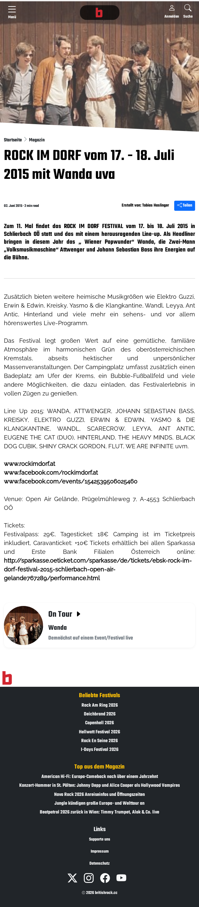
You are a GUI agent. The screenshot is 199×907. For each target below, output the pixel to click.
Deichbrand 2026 (99, 714)
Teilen (184, 205)
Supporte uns (99, 839)
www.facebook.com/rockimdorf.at (51, 472)
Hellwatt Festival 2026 (99, 732)
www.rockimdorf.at (29, 463)
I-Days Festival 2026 (99, 750)
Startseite (13, 140)
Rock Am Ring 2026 (100, 705)
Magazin (37, 140)
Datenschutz (99, 863)
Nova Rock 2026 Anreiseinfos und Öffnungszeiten (99, 795)
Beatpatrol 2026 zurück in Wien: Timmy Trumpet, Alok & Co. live (99, 812)
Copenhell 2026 (99, 723)
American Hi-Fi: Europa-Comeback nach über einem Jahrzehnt (99, 777)
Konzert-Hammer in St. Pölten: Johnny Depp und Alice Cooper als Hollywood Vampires (99, 785)
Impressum (100, 851)
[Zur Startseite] (7, 678)
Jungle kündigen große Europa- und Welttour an (99, 803)
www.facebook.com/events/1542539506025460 (70, 481)
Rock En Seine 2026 (99, 741)
